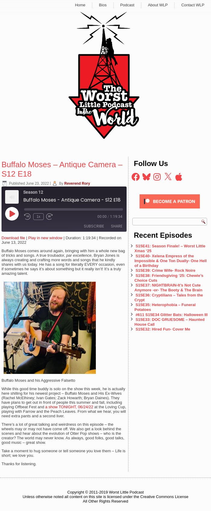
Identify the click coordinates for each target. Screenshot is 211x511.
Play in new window (45, 238)
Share (116, 226)
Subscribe (94, 226)
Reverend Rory (77, 183)
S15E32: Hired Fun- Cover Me (163, 329)
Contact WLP (192, 5)
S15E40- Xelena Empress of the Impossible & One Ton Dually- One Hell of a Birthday (170, 261)
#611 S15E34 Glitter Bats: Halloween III (172, 314)
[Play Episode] (11, 213)
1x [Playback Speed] (38, 217)
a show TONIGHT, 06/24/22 (69, 407)
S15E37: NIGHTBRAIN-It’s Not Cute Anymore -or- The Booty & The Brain (168, 287)
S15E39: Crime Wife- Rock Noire (166, 270)
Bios (102, 5)
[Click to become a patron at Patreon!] (170, 210)
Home (80, 5)
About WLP (158, 5)
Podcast (127, 5)
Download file (13, 238)
